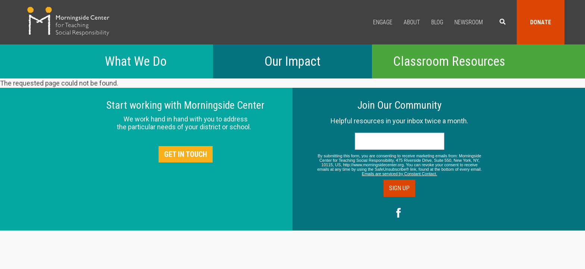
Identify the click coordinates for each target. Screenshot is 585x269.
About (412, 22)
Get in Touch (185, 154)
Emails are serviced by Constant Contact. (399, 173)
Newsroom (468, 22)
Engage (382, 22)
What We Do (136, 61)
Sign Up (399, 188)
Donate (540, 22)
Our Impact (292, 61)
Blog (437, 22)
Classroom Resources (449, 61)
